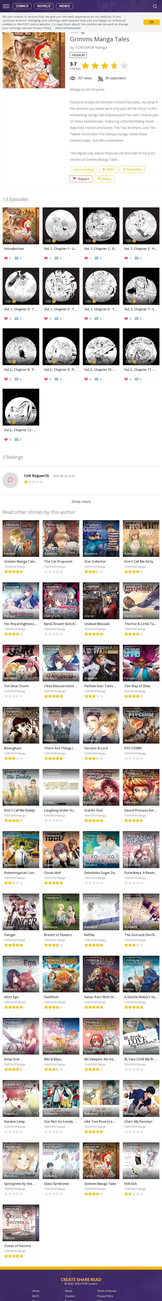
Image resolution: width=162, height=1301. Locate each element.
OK (151, 22)
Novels (43, 6)
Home (35, 1290)
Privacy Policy (105, 1296)
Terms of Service (106, 1290)
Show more (81, 501)
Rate (108, 169)
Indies (64, 6)
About (68, 1290)
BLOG (35, 1296)
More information (68, 28)
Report (81, 179)
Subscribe (134, 169)
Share (104, 179)
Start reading (83, 169)
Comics (22, 6)
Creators (70, 1296)
